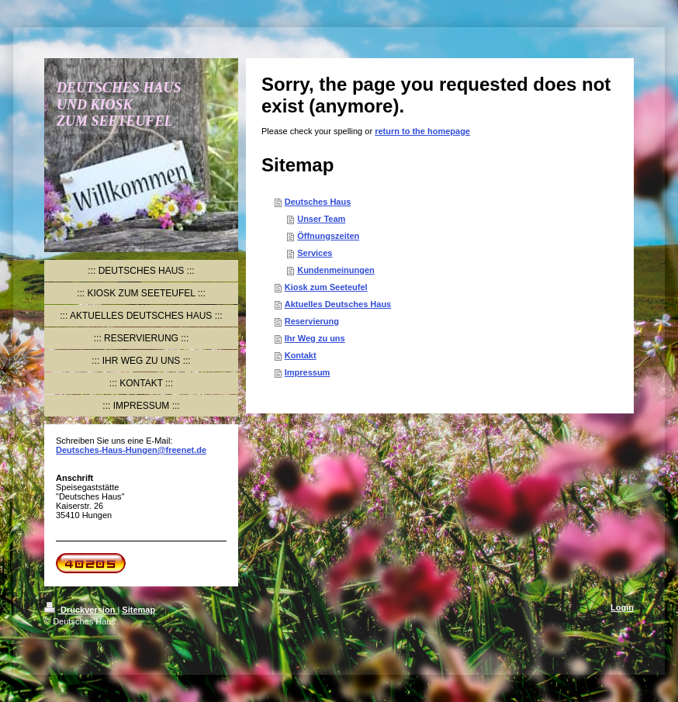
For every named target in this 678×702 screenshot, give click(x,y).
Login (622, 607)
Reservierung (312, 321)
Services (314, 253)
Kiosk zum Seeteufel (326, 287)
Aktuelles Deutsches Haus (338, 304)
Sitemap (138, 609)
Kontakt (301, 355)
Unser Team (321, 218)
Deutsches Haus (318, 201)
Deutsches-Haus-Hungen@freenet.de (131, 450)
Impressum (307, 372)
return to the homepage (422, 131)
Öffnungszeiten (328, 235)
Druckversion (80, 609)
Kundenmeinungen (336, 270)
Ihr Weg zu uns (315, 338)
